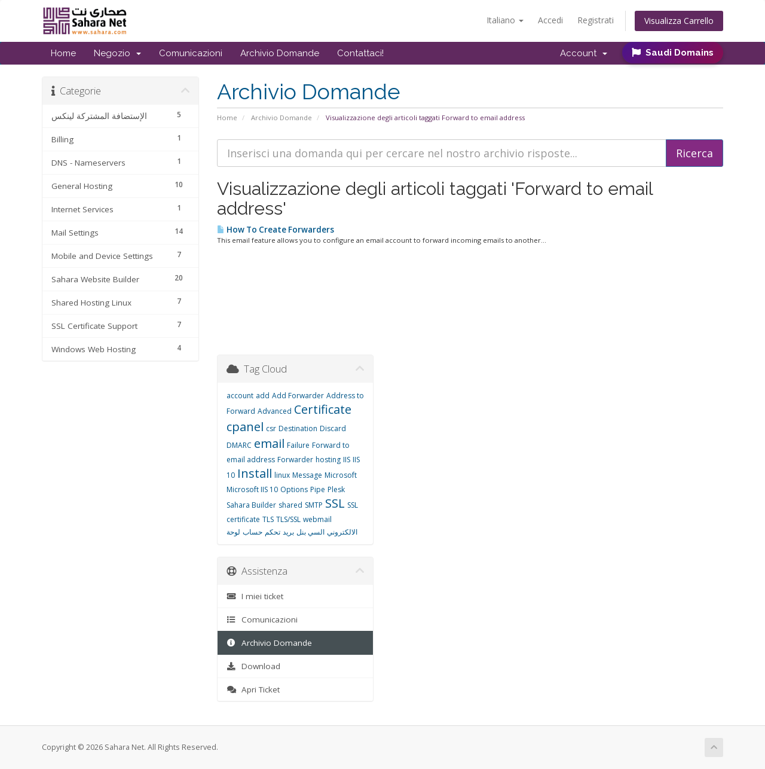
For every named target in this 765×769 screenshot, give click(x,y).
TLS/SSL (288, 519)
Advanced (275, 411)
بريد (288, 532)
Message (307, 475)
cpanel (245, 427)
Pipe (317, 489)
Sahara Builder (251, 505)
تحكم (272, 532)
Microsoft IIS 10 (252, 489)
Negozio (117, 53)
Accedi (550, 20)
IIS (346, 459)
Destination (298, 428)
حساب (252, 532)
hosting (328, 459)
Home (63, 53)
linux (282, 475)
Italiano (505, 20)
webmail (317, 519)
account (240, 395)
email (269, 443)
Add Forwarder (298, 395)
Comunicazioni (190, 53)
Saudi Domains (673, 52)
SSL (335, 503)
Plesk (336, 489)
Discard (333, 428)
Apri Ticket (253, 689)
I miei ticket (255, 596)
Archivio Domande (279, 53)
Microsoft (341, 475)
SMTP (314, 505)
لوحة (233, 532)
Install (254, 473)
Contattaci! (360, 53)
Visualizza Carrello (679, 20)
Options (294, 489)
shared (290, 505)
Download (253, 666)
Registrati (595, 20)
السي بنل (310, 532)
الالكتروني (342, 532)
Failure (298, 445)
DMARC (239, 445)
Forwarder (295, 459)
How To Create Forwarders (275, 229)
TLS (268, 519)
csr (271, 428)
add (263, 395)
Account (583, 53)
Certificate (322, 409)
